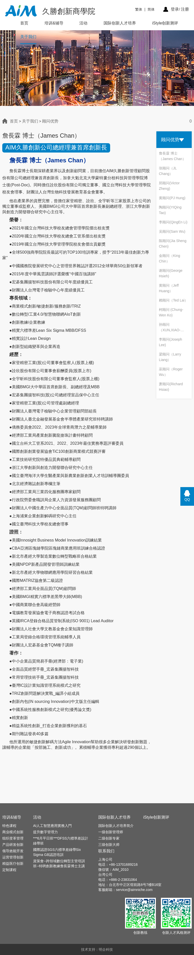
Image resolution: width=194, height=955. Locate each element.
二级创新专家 (108, 838)
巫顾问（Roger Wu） (171, 372)
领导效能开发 (12, 851)
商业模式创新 (12, 832)
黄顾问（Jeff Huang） (169, 288)
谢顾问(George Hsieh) (170, 273)
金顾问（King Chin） (169, 258)
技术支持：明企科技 (97, 949)
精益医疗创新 (12, 863)
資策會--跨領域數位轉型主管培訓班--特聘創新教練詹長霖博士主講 (59, 863)
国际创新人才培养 (120, 23)
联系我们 (106, 851)
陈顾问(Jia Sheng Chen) (172, 243)
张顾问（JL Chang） (168, 171)
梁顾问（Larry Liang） (170, 357)
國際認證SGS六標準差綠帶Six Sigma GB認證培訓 (57, 852)
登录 (175, 9)
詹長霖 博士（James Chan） (172, 156)
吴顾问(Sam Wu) (172, 231)
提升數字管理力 (45, 832)
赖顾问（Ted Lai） (173, 300)
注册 (185, 9)
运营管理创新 (12, 857)
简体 (151, 9)
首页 (24, 23)
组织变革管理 (12, 838)
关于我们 (28, 37)
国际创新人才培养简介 (116, 826)
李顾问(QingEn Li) (173, 222)
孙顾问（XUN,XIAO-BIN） (170, 327)
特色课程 (9, 826)
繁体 (138, 9)
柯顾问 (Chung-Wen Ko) (171, 312)
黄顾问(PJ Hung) (172, 198)
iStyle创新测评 (165, 23)
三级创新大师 (108, 845)
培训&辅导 (53, 23)
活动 (83, 23)
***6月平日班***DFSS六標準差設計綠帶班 (60, 840)
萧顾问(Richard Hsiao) (171, 387)
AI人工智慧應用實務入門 (52, 826)
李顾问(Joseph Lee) (170, 342)
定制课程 (9, 870)
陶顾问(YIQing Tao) (170, 210)
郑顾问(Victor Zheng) (169, 186)
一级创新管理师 (110, 832)
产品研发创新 (12, 845)
